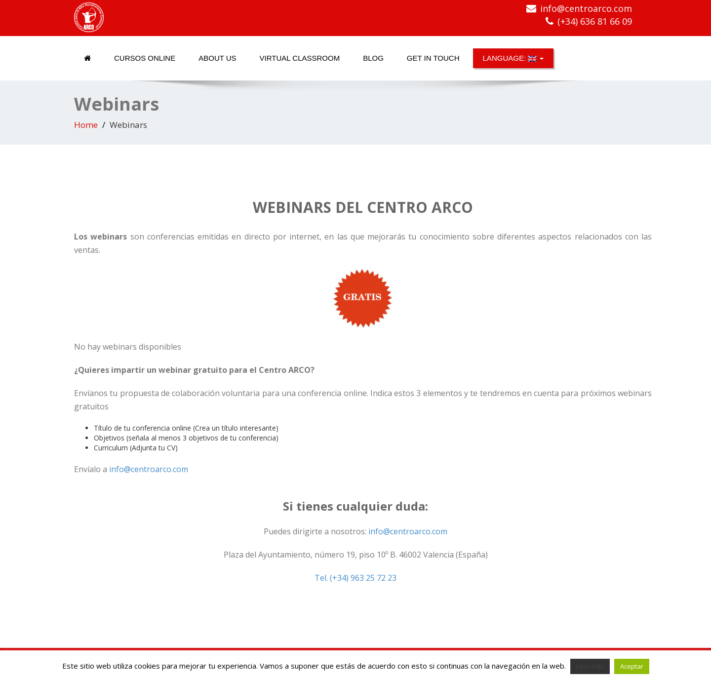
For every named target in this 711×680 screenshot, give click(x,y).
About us (217, 58)
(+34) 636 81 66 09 (594, 21)
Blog (373, 58)
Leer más (590, 666)
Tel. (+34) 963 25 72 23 (355, 577)
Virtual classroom (300, 58)
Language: (513, 58)
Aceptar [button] (631, 666)
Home (86, 124)
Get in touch (433, 58)
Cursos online (144, 58)
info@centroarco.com (586, 8)
